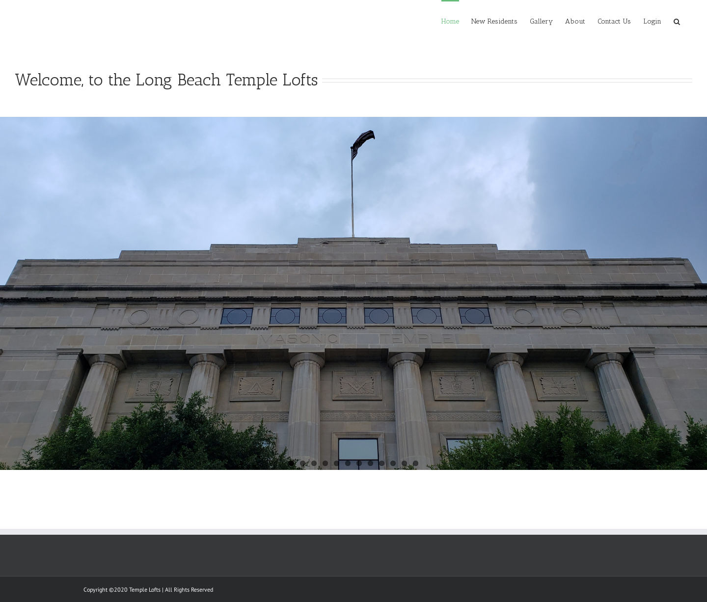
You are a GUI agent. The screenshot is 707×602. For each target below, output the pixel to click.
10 (393, 463)
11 (404, 463)
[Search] (677, 20)
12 (415, 463)
